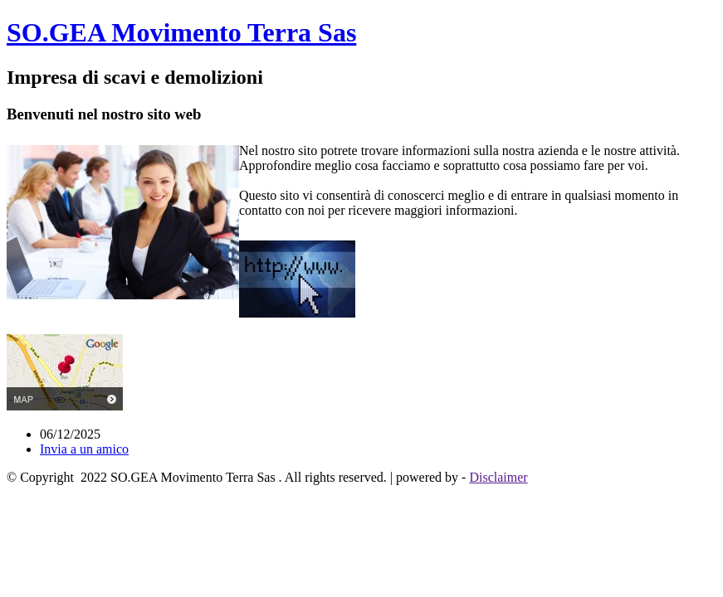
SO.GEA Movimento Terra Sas (181, 32)
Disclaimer (498, 477)
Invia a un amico (84, 449)
